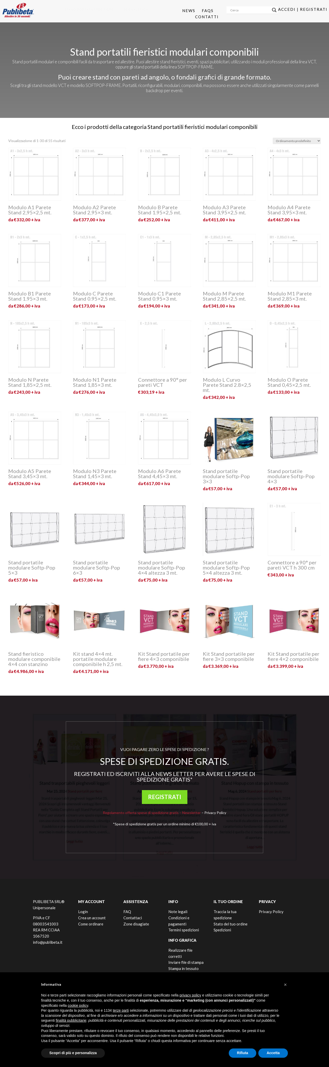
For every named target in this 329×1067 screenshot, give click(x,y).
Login (83, 911)
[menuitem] (87, 9)
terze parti (121, 1010)
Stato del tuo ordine (231, 924)
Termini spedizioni (183, 930)
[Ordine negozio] (297, 141)
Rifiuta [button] (242, 1053)
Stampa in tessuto (183, 968)
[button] (285, 985)
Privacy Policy (215, 812)
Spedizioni (222, 930)
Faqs (208, 10)
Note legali (177, 911)
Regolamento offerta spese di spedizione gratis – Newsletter (152, 812)
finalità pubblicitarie (71, 1020)
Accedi (287, 9)
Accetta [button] (273, 1053)
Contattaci (132, 917)
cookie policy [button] (78, 1005)
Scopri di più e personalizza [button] (73, 1053)
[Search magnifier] (274, 10)
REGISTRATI (164, 796)
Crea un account (92, 917)
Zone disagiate (136, 924)
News (188, 10)
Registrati (313, 9)
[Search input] (249, 10)
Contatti (207, 16)
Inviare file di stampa (186, 962)
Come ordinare (90, 924)
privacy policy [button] (190, 995)
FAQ (127, 911)
